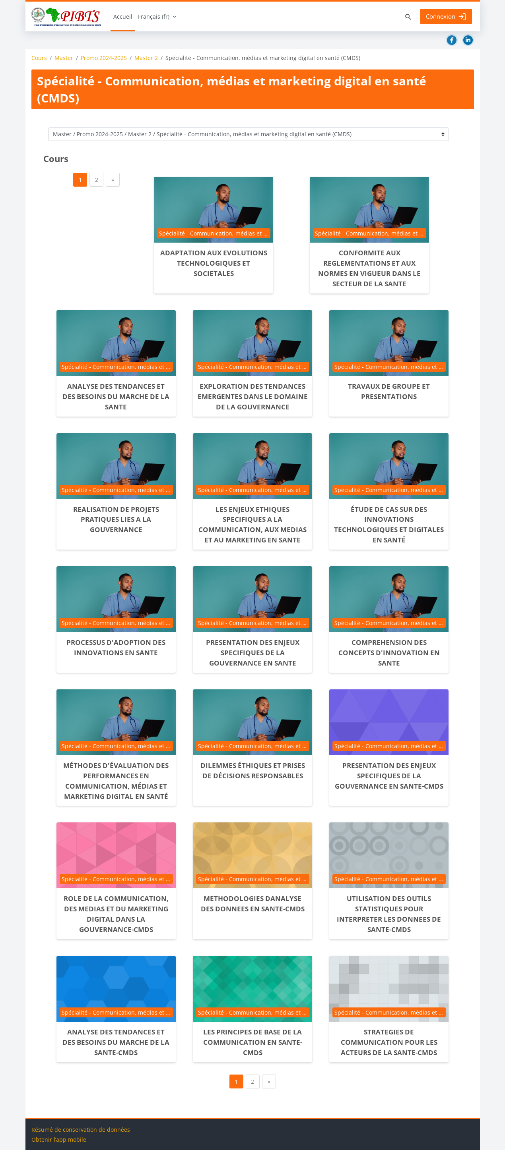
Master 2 (146, 58)
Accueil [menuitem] (122, 16)
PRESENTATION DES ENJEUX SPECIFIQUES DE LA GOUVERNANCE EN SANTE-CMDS (389, 776)
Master (63, 58)
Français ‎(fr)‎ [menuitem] (153, 16)
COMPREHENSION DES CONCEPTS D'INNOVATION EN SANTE (389, 653)
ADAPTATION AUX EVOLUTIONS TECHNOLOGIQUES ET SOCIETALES (213, 263)
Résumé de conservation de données (80, 1129)
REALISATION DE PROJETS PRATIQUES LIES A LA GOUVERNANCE (116, 519)
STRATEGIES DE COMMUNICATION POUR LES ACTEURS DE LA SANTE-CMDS (389, 1042)
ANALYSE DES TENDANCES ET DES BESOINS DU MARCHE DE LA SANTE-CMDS (115, 1042)
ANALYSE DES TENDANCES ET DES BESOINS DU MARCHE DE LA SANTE (115, 396)
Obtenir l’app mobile (58, 1139)
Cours (39, 58)
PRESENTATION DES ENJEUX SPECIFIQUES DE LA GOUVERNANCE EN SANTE (252, 653)
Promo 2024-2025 (104, 58)
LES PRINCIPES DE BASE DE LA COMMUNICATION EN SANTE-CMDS (252, 1042)
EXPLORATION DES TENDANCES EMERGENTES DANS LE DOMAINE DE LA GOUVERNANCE (253, 396)
